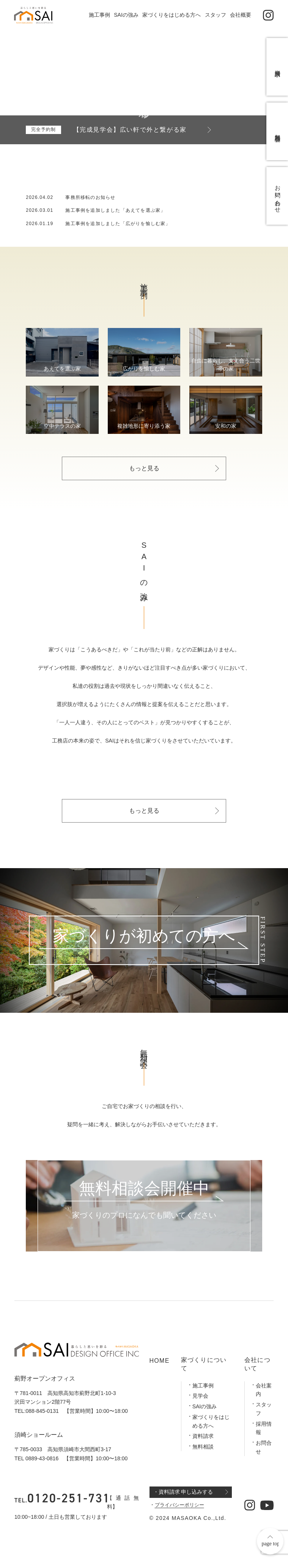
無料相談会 (277, 140)
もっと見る (144, 468)
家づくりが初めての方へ (144, 936)
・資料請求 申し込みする (183, 1492)
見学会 (200, 1396)
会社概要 (240, 15)
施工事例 (99, 15)
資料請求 (203, 1436)
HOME (160, 1360)
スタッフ (215, 15)
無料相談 (203, 1447)
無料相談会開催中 (144, 1188)
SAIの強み (126, 15)
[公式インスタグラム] (268, 15)
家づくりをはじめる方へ (171, 15)
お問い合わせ (277, 210)
